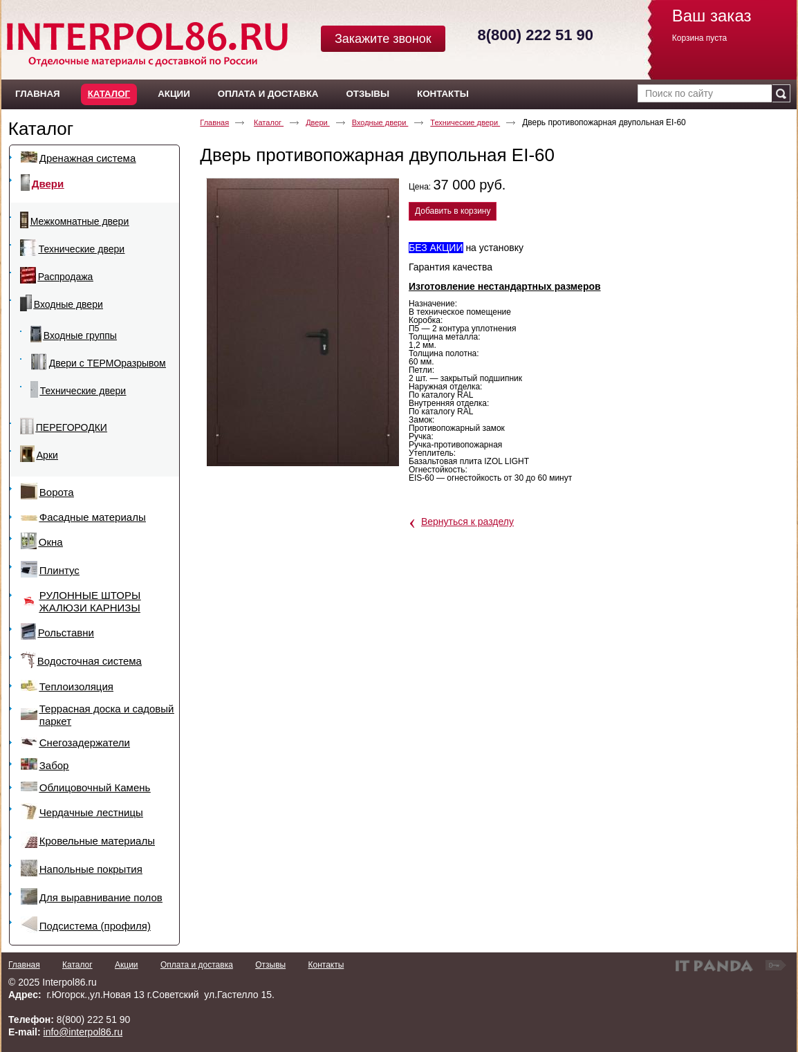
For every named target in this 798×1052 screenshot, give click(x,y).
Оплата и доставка (196, 965)
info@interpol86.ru (83, 1031)
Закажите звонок (383, 39)
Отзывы (270, 965)
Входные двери (380, 122)
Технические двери (465, 122)
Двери (318, 122)
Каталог (109, 94)
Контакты (326, 965)
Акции (126, 965)
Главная (214, 122)
